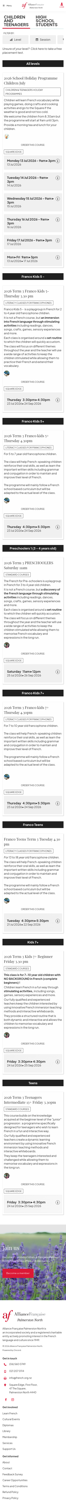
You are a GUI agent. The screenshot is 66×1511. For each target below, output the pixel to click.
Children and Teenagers (16, 20)
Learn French (9, 1413)
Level (15, 39)
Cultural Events (11, 1419)
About (6, 1462)
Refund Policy (10, 1492)
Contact (7, 1468)
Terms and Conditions (15, 1486)
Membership (9, 1437)
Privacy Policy (10, 1498)
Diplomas (8, 1425)
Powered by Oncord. (11, 1350)
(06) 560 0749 (17, 1364)
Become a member (14, 1270)
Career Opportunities (14, 1480)
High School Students (47, 20)
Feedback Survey (12, 1474)
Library (6, 1431)
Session (43, 39)
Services (7, 1443)
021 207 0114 (16, 1370)
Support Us (8, 1448)
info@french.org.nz (20, 1377)
